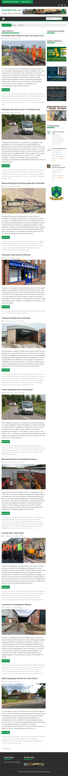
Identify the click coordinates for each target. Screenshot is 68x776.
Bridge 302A (5, 96)
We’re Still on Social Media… (12, 762)
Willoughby (4, 178)
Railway (10, 250)
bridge (3, 243)
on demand (31, 174)
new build (34, 738)
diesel (31, 96)
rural (23, 176)
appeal (3, 376)
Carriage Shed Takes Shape (13, 533)
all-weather (41, 374)
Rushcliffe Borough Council (8, 385)
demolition (20, 245)
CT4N (8, 172)
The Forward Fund (25, 385)
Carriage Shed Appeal (32, 376)
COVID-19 (27, 96)
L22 (35, 172)
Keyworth (30, 172)
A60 (43, 241)
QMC (8, 176)
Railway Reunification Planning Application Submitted (23, 183)
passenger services (36, 100)
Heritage (18, 98)
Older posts (7, 748)
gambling (13, 313)
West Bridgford (40, 176)
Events (9, 94)
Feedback (22, 738)
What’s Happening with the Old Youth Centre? (20, 678)
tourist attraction (40, 102)
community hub (34, 736)
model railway (31, 98)
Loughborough (10, 248)
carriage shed (22, 376)
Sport (19, 736)
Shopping (23, 170)
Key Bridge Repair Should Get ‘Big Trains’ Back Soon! (23, 36)
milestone (41, 380)
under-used (28, 176)
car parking (26, 736)
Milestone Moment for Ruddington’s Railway (19, 459)
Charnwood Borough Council (22, 243)
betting (31, 311)
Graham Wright (16, 38)
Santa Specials (18, 102)
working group (13, 743)
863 (34, 170)
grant (18, 380)
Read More (6, 89)
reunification (5, 102)
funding (20, 172)
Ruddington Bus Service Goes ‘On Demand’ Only (21, 109)
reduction (12, 176)
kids (30, 738)
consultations (41, 736)
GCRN (14, 98)
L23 (37, 172)
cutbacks (13, 172)
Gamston (25, 172)
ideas (27, 738)
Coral (3, 313)
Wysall (9, 178)
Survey (7, 743)
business (5, 170)
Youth (19, 743)
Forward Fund (8, 98)
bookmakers (37, 311)
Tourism (34, 102)
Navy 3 (40, 172)
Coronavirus (21, 96)
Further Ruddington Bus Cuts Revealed (17, 390)
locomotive (24, 98)
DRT (17, 172)
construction (33, 243)
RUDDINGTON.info (11, 10)
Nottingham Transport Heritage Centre (20, 100)
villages (34, 176)
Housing (15, 170)
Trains (3, 104)
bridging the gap (13, 96)
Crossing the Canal (12, 245)
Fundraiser (17, 241)
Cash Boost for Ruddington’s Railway (16, 605)
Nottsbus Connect (23, 174)
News (18, 94)
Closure (43, 311)
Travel (28, 94)
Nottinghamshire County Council (10, 174)
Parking (25, 741)
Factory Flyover (27, 245)
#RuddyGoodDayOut (38, 94)
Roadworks (24, 446)
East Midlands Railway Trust (31, 378)
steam (29, 102)
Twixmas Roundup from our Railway (16, 318)
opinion (20, 741)
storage (18, 385)
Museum (14, 94)
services (25, 102)
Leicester (4, 248)
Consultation (11, 241)
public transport (6, 452)
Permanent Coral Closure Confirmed (16, 255)
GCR (33, 245)
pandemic (37, 174)
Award (7, 376)
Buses (36, 170)
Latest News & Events (55, 31)
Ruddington (23, 94)
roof (34, 382)
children (5, 94)
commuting (42, 170)
